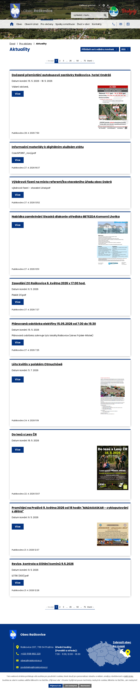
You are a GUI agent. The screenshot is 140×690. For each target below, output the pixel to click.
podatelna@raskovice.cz (34, 668)
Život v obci (83, 24)
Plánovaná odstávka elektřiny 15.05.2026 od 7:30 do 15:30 (54, 324)
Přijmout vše (55, 685)
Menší (99, 5)
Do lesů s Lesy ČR (24, 435)
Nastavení (86, 685)
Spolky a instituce (65, 24)
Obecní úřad (31, 24)
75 (85, 61)
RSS (84, 49)
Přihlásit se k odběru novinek (110, 49)
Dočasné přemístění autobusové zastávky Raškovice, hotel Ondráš (61, 75)
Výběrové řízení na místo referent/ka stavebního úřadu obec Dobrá (62, 182)
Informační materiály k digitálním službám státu (48, 147)
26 (70, 61)
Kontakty (97, 24)
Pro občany (47, 24)
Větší (108, 5)
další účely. (129, 676)
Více (18, 94)
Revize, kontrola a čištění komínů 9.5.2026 (43, 565)
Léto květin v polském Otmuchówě (37, 365)
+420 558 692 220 (31, 654)
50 (78, 61)
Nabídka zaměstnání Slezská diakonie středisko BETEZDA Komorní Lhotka (66, 217)
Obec (19, 24)
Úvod (12, 24)
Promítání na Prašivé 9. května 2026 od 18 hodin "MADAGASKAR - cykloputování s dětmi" (70, 510)
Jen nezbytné (71, 685)
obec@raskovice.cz (31, 661)
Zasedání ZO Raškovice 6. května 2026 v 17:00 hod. (48, 283)
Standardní (103, 5)
